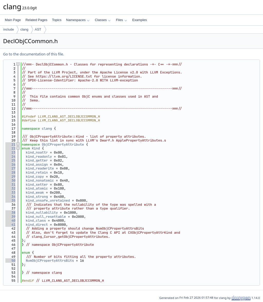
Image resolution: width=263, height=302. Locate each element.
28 (10, 172)
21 (10, 144)
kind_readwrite (40, 168)
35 (10, 200)
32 (10, 188)
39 (10, 216)
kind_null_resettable (46, 216)
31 (10, 184)
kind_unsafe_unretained (48, 200)
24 (10, 156)
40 (10, 220)
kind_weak (35, 192)
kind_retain (37, 172)
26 (10, 164)
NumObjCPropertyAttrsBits (50, 260)
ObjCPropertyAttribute (63, 144)
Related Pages (36, 20)
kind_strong (37, 196)
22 (10, 148)
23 (10, 152)
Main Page (13, 20)
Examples (139, 20)
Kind (36, 148)
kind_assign (37, 164)
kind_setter (37, 184)
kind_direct (37, 224)
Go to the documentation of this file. (33, 54)
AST (38, 29)
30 (10, 180)
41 (10, 224)
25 (10, 160)
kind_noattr (37, 152)
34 (10, 196)
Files (121, 20)
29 (10, 176)
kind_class (36, 220)
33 (10, 192)
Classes (103, 20)
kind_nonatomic (40, 180)
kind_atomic (37, 188)
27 (10, 168)
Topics (56, 20)
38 (10, 212)
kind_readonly (39, 156)
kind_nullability (42, 212)
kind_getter (37, 160)
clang (24, 29)
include (8, 29)
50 (10, 260)
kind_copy (35, 176)
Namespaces (77, 20)
